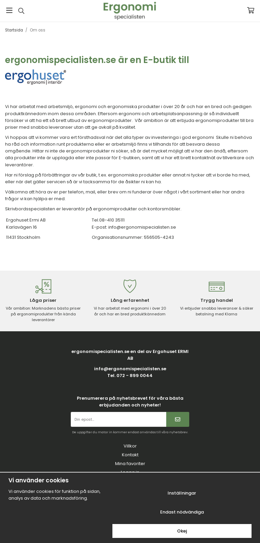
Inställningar (182, 493)
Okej (182, 531)
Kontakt (130, 455)
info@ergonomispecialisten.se (130, 369)
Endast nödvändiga (182, 512)
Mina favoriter (130, 463)
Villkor (130, 446)
